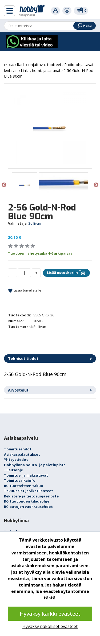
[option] (50, 128)
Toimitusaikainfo (19, 480)
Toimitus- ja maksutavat (26, 475)
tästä (49, 598)
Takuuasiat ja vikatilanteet (28, 490)
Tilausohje (13, 470)
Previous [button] (4, 185)
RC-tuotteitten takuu (23, 485)
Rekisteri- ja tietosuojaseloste (31, 496)
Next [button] (96, 185)
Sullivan (34, 223)
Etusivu (9, 65)
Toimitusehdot (17, 449)
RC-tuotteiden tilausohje (26, 501)
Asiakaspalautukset (22, 454)
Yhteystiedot (16, 459)
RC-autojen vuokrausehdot (28, 506)
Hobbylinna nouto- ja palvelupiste (35, 464)
